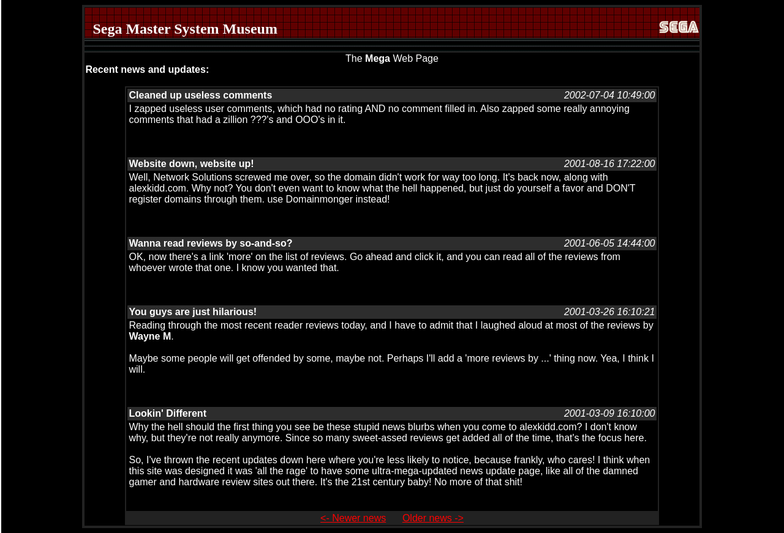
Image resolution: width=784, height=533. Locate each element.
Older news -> (433, 518)
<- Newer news (353, 518)
